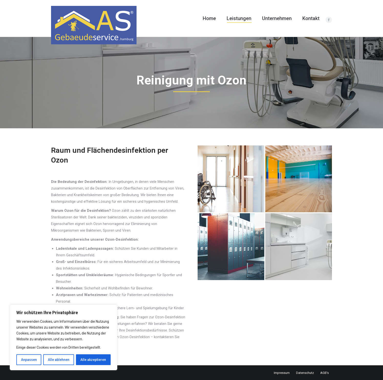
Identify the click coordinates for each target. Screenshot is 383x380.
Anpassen (29, 360)
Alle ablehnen (58, 360)
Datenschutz (305, 373)
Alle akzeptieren (93, 360)
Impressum (282, 373)
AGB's (324, 373)
